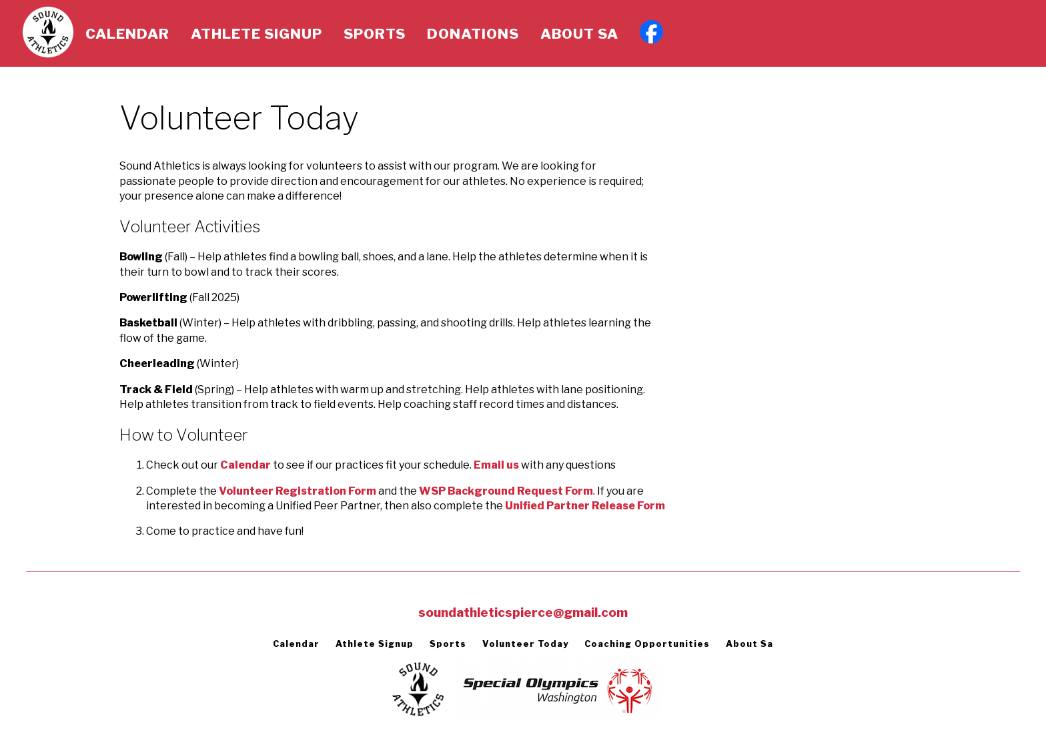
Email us (496, 465)
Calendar (127, 33)
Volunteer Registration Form (297, 491)
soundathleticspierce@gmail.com (523, 612)
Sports (375, 33)
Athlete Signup (256, 33)
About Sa (579, 33)
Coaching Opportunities (647, 644)
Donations (473, 33)
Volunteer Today (525, 644)
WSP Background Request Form (506, 491)
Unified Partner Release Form (585, 505)
